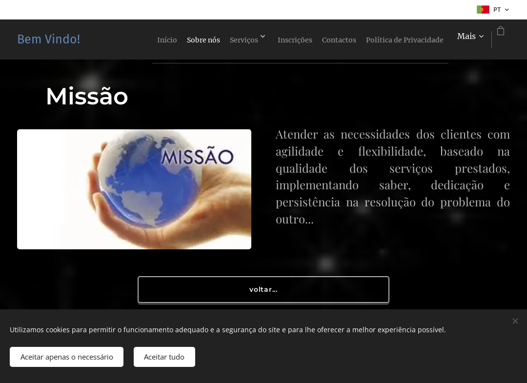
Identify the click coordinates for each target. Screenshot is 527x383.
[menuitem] (160, 40)
